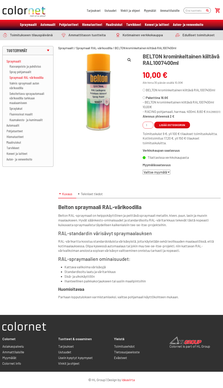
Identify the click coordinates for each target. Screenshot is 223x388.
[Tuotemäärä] (148, 125)
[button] (129, 59)
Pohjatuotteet (68, 24)
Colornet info (11, 363)
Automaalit (47, 24)
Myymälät (150, 10)
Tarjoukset (94, 10)
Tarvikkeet (133, 24)
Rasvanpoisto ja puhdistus (25, 66)
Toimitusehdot (124, 346)
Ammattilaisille (170, 10)
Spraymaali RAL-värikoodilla (26, 77)
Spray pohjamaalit (20, 72)
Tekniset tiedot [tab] (92, 194)
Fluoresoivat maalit (21, 114)
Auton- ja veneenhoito (188, 24)
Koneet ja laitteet (157, 24)
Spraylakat (15, 108)
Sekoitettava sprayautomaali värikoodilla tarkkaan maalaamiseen (26, 98)
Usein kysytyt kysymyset (75, 358)
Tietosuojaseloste (127, 352)
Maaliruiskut (114, 24)
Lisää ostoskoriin (172, 125)
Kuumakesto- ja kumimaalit (26, 120)
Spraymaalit (28, 24)
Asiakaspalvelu (13, 346)
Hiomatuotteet (92, 24)
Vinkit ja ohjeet (130, 10)
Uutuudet (111, 10)
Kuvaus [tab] (67, 194)
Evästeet (120, 358)
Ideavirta (128, 380)
